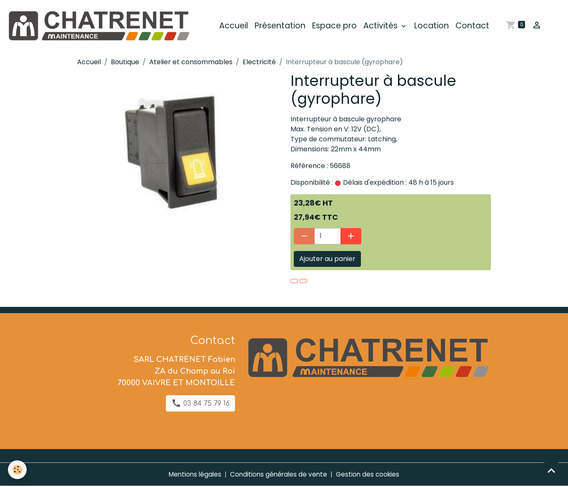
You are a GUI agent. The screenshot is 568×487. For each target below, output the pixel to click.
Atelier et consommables (191, 63)
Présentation (283, 26)
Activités (384, 26)
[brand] (103, 26)
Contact (475, 26)
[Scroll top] (551, 470)
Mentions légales (192, 475)
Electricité (259, 63)
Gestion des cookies (370, 475)
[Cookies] (17, 469)
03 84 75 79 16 (200, 404)
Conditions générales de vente (279, 475)
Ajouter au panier (327, 259)
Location (434, 26)
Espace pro (337, 26)
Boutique (125, 63)
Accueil (236, 26)
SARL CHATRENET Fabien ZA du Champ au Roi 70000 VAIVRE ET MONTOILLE (176, 372)
